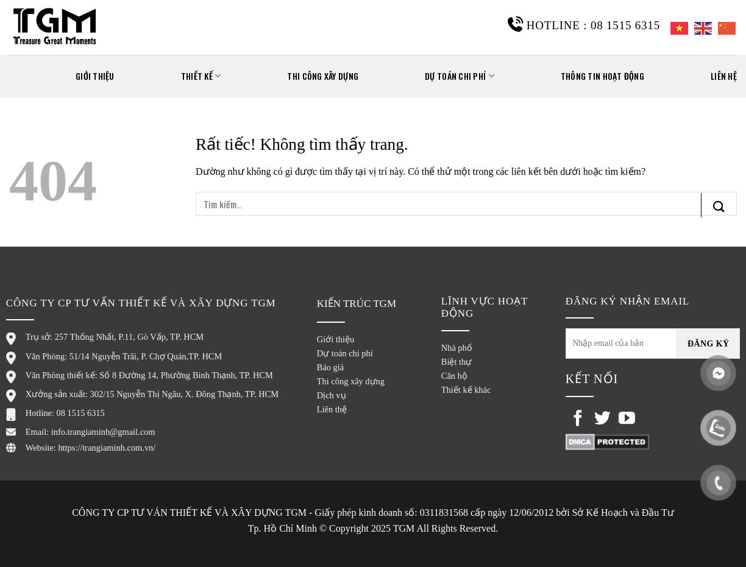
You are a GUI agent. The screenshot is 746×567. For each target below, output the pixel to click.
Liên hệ (724, 75)
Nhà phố (456, 348)
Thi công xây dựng (322, 75)
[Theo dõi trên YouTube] (627, 419)
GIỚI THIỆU (95, 75)
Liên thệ (332, 409)
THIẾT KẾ (201, 75)
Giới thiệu (335, 339)
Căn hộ (454, 376)
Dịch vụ (331, 395)
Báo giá (330, 367)
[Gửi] (719, 205)
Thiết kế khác (466, 390)
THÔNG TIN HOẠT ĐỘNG (602, 75)
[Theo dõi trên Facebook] (578, 419)
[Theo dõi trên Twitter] (602, 419)
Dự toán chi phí (459, 75)
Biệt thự (456, 362)
